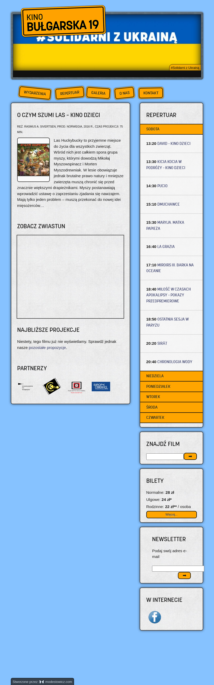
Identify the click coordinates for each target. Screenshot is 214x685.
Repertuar (69, 93)
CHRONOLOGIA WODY (174, 361)
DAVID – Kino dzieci (174, 143)
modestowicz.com (56, 682)
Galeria (98, 93)
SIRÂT (162, 343)
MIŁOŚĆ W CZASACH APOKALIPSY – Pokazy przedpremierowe (168, 295)
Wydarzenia (34, 93)
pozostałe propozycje (47, 347)
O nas (124, 93)
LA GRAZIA (166, 246)
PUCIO (162, 186)
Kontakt (150, 93)
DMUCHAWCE (168, 204)
